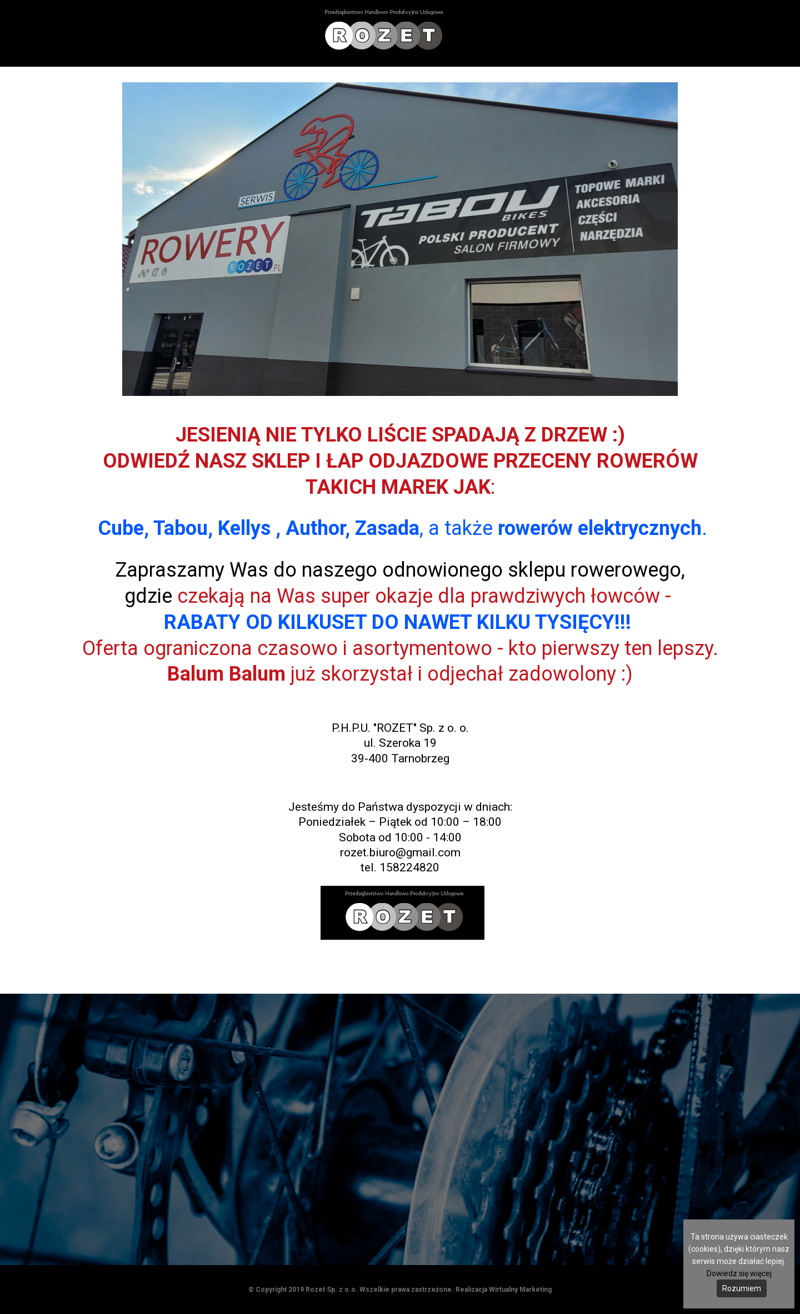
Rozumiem (741, 1288)
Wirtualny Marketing (520, 1289)
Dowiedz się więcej (739, 1273)
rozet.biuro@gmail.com (400, 852)
